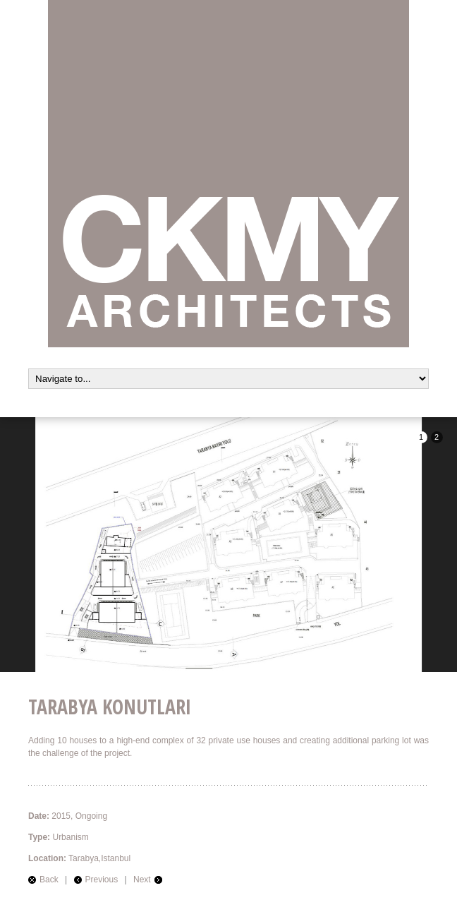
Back (49, 879)
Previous (101, 879)
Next (142, 879)
